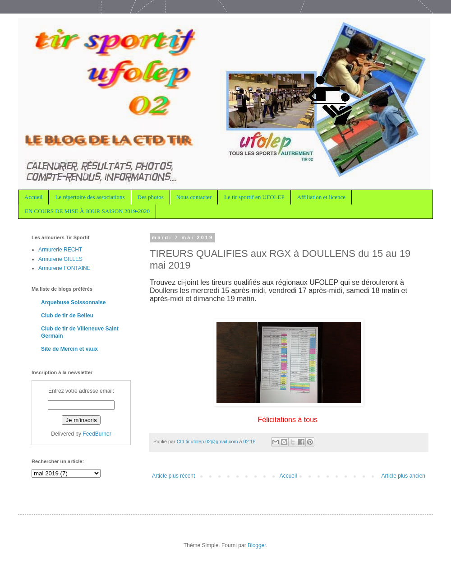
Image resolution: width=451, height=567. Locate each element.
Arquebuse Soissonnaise (73, 302)
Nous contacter (194, 197)
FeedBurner (97, 434)
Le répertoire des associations (89, 197)
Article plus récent (173, 476)
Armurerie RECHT (60, 249)
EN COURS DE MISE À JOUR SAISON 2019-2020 (87, 211)
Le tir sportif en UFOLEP (254, 197)
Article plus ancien (403, 476)
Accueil (33, 197)
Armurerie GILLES (60, 259)
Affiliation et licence (321, 197)
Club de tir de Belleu (67, 315)
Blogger (257, 545)
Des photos (151, 197)
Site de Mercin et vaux (69, 349)
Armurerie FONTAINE (64, 268)
